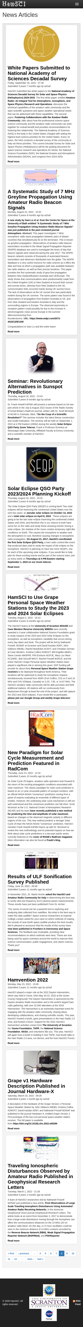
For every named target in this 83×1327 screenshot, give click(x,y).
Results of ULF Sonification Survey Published (40, 879)
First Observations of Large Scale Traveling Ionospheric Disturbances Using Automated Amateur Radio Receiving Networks (41, 1206)
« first (11, 1253)
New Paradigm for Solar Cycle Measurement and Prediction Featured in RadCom (36, 760)
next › (30, 1259)
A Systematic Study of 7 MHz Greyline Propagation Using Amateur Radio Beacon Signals (41, 199)
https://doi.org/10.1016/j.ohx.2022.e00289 (35, 1123)
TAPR (36, 1028)
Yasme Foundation (21, 1028)
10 (73, 1253)
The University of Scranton (57, 1025)
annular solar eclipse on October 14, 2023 (49, 513)
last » (40, 1259)
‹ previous (23, 1253)
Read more (13, 161)
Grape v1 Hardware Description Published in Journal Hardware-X (36, 1086)
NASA (24, 1031)
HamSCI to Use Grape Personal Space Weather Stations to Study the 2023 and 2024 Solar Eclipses (38, 605)
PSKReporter (52, 1235)
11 (9, 1259)
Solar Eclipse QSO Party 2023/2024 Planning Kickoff (39, 491)
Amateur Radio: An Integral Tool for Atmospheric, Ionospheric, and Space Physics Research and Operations (41, 100)
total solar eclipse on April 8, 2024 (32, 516)
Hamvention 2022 (28, 980)
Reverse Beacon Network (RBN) (28, 1232)
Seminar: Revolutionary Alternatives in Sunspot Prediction (35, 386)
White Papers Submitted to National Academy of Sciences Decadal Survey (39, 73)
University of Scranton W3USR (51, 626)
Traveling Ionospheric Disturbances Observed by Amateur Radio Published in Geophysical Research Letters (40, 1176)
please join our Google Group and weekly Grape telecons (39, 698)
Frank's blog (53, 840)
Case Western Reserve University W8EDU (30, 629)
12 (15, 1259)
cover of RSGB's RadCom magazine (52, 837)
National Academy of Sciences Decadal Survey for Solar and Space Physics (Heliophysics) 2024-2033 (41, 94)
